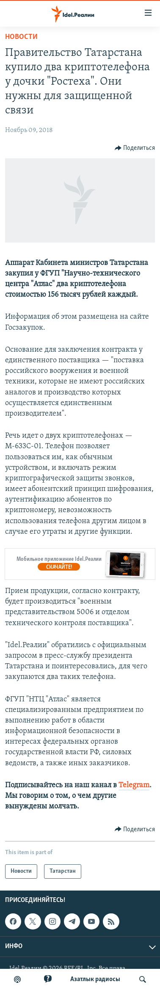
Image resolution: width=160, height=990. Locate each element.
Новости (21, 37)
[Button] (135, 148)
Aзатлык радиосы (95, 979)
